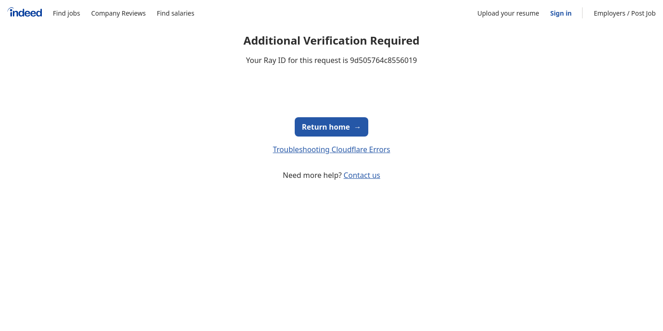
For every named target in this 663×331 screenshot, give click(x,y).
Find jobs (66, 13)
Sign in (561, 13)
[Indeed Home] (24, 13)
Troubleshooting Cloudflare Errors (331, 149)
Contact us (361, 175)
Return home (331, 126)
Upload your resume (508, 13)
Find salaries (175, 13)
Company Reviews (118, 13)
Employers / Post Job (625, 13)
